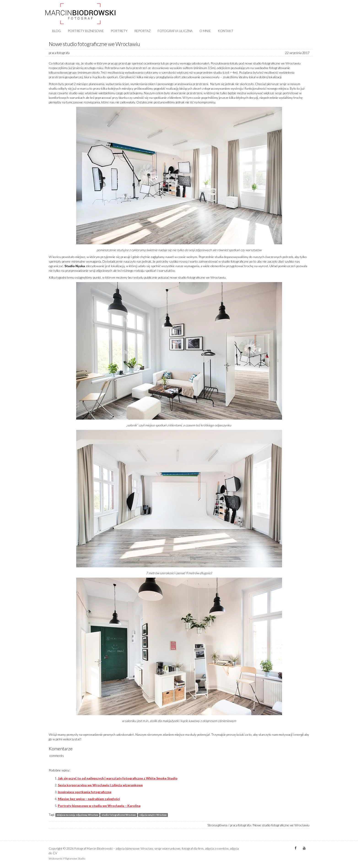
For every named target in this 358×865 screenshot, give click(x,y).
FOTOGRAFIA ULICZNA (175, 31)
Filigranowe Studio (74, 858)
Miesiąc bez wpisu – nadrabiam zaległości (89, 799)
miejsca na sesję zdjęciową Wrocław (77, 815)
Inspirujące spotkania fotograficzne (84, 792)
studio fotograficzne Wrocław (119, 815)
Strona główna (217, 825)
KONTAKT (225, 31)
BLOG (56, 31)
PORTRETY (119, 31)
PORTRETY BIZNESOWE (86, 31)
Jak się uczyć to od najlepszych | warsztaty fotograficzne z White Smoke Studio (118, 778)
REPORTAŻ (142, 31)
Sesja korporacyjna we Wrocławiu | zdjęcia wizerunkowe (100, 785)
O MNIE (205, 31)
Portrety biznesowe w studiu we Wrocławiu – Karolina (99, 806)
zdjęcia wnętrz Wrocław (153, 815)
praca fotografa (59, 53)
